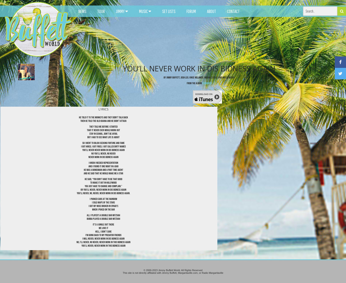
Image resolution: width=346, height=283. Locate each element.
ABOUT (211, 11)
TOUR (101, 11)
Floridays (206, 83)
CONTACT (233, 11)
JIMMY (122, 11)
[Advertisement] (214, 40)
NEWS (82, 11)
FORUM (191, 11)
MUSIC (145, 11)
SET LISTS (168, 11)
